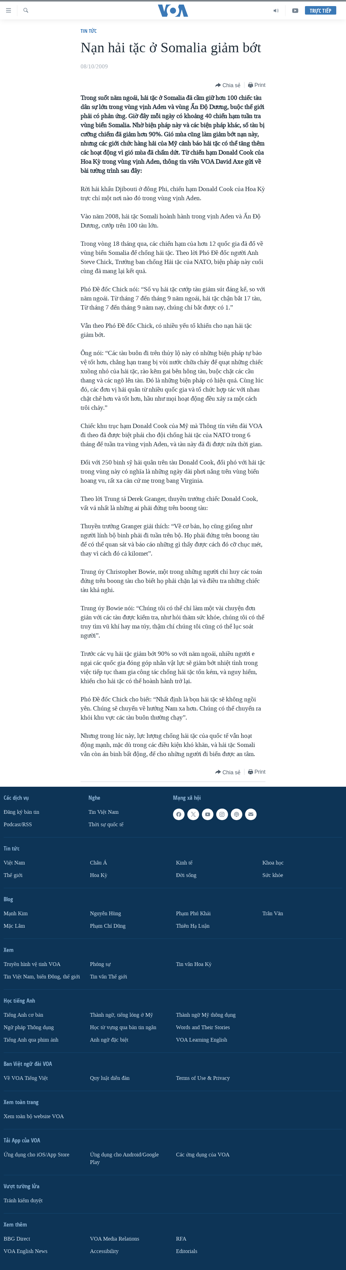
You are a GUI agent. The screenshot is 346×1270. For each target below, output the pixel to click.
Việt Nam (14, 862)
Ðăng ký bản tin (21, 812)
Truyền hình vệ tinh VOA (32, 964)
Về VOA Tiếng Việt (26, 1078)
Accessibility (104, 1251)
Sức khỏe (272, 875)
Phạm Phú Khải (193, 913)
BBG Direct (17, 1238)
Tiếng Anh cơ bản (23, 1015)
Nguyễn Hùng (105, 913)
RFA (181, 1238)
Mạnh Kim (16, 913)
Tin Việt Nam (103, 812)
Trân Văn (272, 913)
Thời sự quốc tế (105, 824)
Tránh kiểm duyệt (23, 1200)
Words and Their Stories (203, 1027)
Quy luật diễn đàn (110, 1078)
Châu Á (98, 862)
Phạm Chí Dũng (108, 926)
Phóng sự (100, 964)
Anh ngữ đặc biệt (109, 1039)
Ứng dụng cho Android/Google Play (124, 1158)
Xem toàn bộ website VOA (34, 1116)
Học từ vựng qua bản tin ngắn (123, 1027)
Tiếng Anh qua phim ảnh (31, 1039)
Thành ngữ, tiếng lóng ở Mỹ (121, 1015)
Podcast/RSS (18, 824)
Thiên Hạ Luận (192, 926)
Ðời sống (186, 875)
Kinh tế (184, 862)
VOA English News (25, 1251)
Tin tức (89, 30)
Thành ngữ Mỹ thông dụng (206, 1015)
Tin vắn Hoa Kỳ (194, 964)
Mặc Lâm (14, 926)
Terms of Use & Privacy (203, 1078)
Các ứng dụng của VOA (203, 1154)
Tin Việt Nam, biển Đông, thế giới (42, 976)
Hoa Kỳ (98, 875)
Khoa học (273, 862)
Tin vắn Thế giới (108, 976)
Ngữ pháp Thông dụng (29, 1027)
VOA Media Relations (114, 1238)
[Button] (228, 85)
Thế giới (13, 875)
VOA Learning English (201, 1039)
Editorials (186, 1251)
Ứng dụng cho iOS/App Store (36, 1154)
